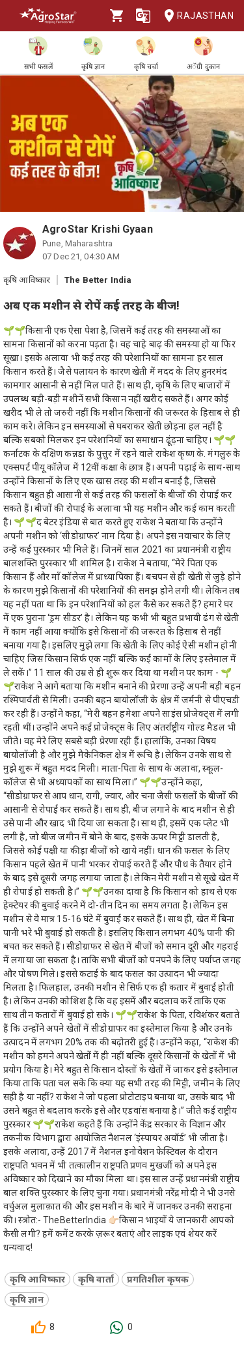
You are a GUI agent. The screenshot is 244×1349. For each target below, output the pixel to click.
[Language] (143, 16)
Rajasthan (195, 16)
